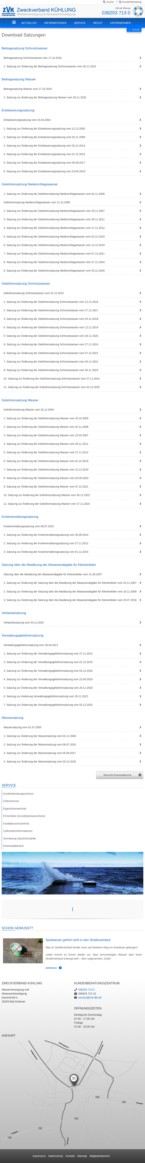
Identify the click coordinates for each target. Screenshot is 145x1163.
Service (80, 22)
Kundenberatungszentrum (18, 793)
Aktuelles (29, 22)
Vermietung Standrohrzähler (19, 838)
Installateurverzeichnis (16, 823)
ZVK (16, 25)
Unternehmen (120, 22)
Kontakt (70, 1156)
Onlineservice (11, 801)
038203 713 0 (116, 12)
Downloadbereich (13, 845)
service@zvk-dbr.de (90, 997)
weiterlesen (51, 968)
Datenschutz (55, 1156)
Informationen (55, 22)
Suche (108, 1)
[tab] (72, 58)
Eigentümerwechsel (14, 808)
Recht (97, 22)
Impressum (39, 1156)
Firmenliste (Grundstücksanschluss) (24, 816)
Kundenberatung (130, 1)
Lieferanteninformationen (17, 830)
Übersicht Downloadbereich (117, 775)
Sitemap (82, 1156)
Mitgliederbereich (100, 1156)
